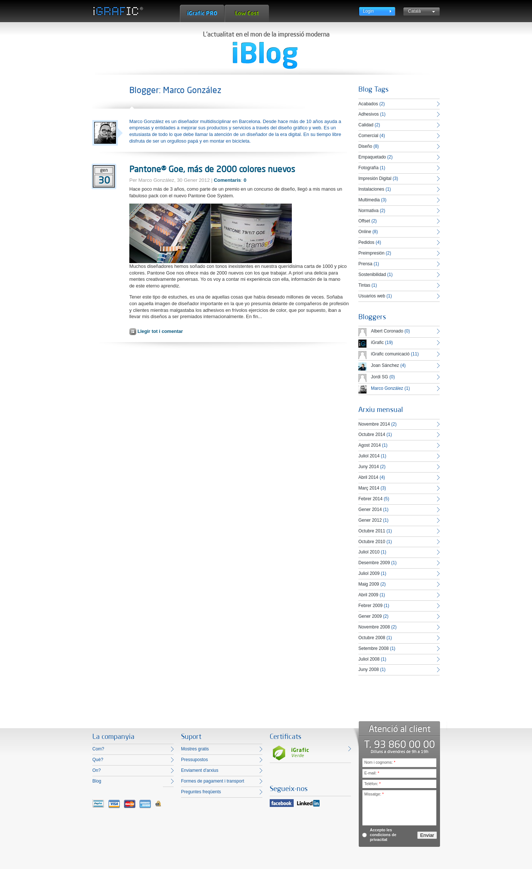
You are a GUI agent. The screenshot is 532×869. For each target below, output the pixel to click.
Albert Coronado (387, 331)
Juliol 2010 (368, 552)
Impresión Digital (374, 178)
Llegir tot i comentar (160, 331)
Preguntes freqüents (201, 791)
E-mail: (371, 773)
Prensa (365, 263)
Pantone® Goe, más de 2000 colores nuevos (212, 169)
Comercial (368, 135)
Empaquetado (372, 157)
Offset (364, 221)
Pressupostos (194, 759)
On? (96, 770)
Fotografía (368, 167)
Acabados (368, 103)
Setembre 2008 (373, 648)
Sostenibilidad (372, 274)
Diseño (365, 146)
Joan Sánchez (385, 365)
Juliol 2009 (368, 573)
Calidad (366, 124)
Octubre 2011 (371, 531)
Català (414, 11)
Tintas (364, 285)
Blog (96, 781)
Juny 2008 (368, 669)
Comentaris (227, 180)
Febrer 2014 (370, 498)
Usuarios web (371, 296)
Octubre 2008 (371, 637)
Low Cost (247, 13)
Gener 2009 (370, 616)
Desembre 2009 (374, 562)
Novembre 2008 (374, 627)
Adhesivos (368, 114)
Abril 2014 (368, 477)
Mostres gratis (195, 749)
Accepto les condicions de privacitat (383, 835)
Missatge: (374, 794)
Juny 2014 (368, 466)
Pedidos (366, 242)
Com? (98, 749)
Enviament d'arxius (199, 770)
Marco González (387, 388)
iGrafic (377, 342)
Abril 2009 (368, 594)
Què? (97, 759)
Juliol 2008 (368, 659)
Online (364, 231)
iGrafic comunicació (390, 354)
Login (368, 11)
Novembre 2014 (374, 424)
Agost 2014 (369, 445)
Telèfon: (372, 783)
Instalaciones (371, 189)
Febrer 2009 (370, 605)
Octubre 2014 (371, 434)
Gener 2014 (370, 509)
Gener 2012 (370, 520)
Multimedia (369, 199)
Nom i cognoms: (379, 762)
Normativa (368, 210)
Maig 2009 (368, 584)
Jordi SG (379, 376)
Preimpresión (371, 253)
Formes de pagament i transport (212, 781)
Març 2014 (368, 488)
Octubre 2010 (371, 541)
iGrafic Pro (202, 13)
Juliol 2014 (368, 456)
